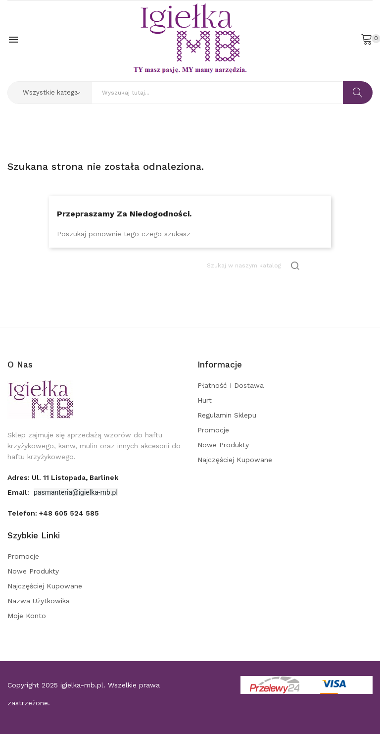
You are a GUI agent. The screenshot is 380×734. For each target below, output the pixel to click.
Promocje (213, 430)
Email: (19, 492)
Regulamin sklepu (226, 415)
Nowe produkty (223, 445)
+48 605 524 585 (69, 513)
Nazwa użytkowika (38, 601)
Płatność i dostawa (230, 385)
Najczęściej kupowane (234, 460)
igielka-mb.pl (81, 685)
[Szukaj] (254, 266)
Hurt (204, 400)
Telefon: (53, 513)
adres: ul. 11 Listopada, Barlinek (62, 477)
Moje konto (26, 616)
